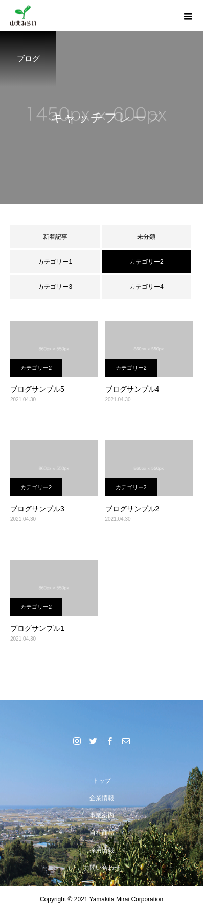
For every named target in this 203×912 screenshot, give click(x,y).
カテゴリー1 (55, 261)
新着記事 (55, 236)
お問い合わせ (101, 867)
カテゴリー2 (36, 367)
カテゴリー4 (146, 286)
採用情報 (101, 850)
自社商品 (101, 832)
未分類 (146, 236)
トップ (102, 780)
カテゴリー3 (55, 286)
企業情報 (101, 798)
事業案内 (101, 815)
